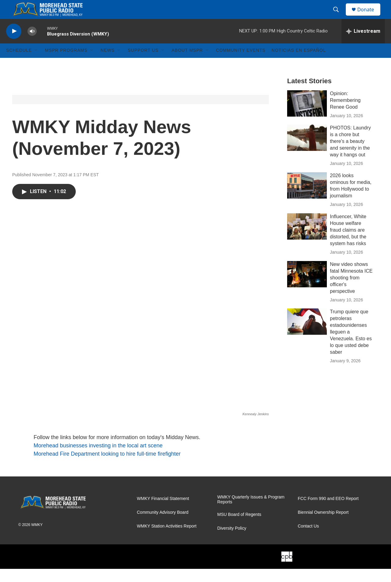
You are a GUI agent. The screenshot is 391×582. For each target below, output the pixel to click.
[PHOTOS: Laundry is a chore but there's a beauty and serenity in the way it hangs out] (307, 151)
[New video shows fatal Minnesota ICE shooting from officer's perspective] (307, 287)
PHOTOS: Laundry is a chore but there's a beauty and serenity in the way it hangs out (350, 154)
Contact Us (308, 539)
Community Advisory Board (162, 525)
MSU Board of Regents (239, 527)
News (107, 63)
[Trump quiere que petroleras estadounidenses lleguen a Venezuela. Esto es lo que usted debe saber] (307, 335)
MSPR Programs (66, 63)
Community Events (240, 63)
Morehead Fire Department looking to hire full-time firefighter (107, 467)
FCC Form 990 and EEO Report (328, 511)
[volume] (32, 44)
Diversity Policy (231, 541)
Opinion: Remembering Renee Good (345, 113)
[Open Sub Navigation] (36, 63)
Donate (369, 16)
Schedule (19, 63)
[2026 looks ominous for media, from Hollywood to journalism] (307, 198)
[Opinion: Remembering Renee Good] (307, 116)
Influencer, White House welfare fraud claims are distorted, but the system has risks (348, 243)
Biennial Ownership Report (323, 525)
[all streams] (363, 44)
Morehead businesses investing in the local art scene (98, 459)
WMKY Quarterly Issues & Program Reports (250, 512)
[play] (14, 44)
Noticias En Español (299, 63)
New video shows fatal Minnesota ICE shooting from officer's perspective (351, 291)
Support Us (143, 63)
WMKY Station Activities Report (166, 539)
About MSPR (187, 63)
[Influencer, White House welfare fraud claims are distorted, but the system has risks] (307, 239)
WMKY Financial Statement (163, 511)
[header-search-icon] (339, 16)
